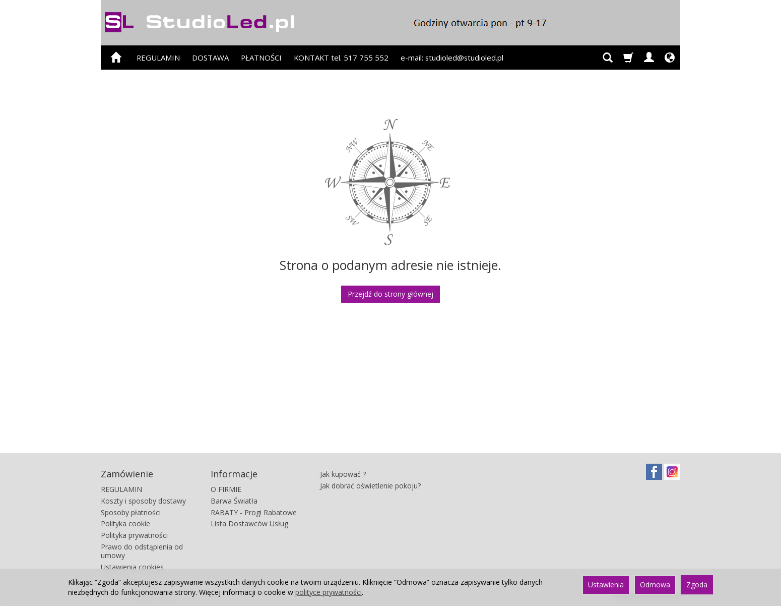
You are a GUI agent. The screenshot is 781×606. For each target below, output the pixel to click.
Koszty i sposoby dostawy (143, 501)
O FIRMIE (226, 489)
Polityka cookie (125, 523)
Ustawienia (606, 584)
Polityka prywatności (134, 535)
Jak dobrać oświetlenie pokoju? (370, 485)
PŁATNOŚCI (261, 57)
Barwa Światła (234, 501)
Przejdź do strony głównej (390, 294)
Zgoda (696, 584)
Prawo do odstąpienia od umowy (142, 551)
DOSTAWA (210, 57)
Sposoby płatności (131, 512)
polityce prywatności (328, 592)
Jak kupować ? (343, 474)
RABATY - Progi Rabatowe (254, 512)
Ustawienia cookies (132, 567)
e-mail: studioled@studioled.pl (452, 57)
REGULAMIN (158, 57)
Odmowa (655, 584)
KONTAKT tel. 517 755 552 (341, 57)
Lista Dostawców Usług (249, 523)
